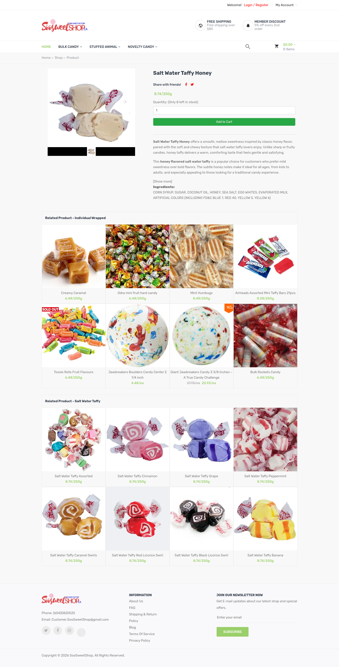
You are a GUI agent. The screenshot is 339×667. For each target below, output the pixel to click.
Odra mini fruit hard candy (137, 293)
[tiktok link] (81, 632)
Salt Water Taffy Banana (265, 555)
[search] (247, 47)
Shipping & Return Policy (143, 617)
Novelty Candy (141, 47)
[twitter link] (46, 630)
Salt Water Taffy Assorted (73, 476)
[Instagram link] (69, 630)
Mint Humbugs (201, 293)
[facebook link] (57, 630)
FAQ (132, 608)
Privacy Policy (139, 641)
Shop (59, 58)
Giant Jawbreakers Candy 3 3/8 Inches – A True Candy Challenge (201, 375)
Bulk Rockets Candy (265, 372)
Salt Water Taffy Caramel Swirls (73, 555)
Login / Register (256, 5)
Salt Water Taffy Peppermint (265, 476)
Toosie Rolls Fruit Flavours (73, 372)
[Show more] (162, 181)
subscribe (232, 632)
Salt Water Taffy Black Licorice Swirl (201, 555)
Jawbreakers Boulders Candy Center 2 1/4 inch (137, 375)
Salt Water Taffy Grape (201, 476)
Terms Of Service (142, 634)
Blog (132, 627)
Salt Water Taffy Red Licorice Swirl (137, 555)
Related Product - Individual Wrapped (75, 218)
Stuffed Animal (103, 47)
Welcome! (234, 5)
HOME (46, 47)
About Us (136, 601)
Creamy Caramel (73, 293)
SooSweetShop (81, 655)
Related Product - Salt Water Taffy (73, 401)
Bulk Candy (68, 47)
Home (46, 58)
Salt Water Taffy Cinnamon (137, 476)
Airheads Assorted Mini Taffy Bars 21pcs (265, 293)
